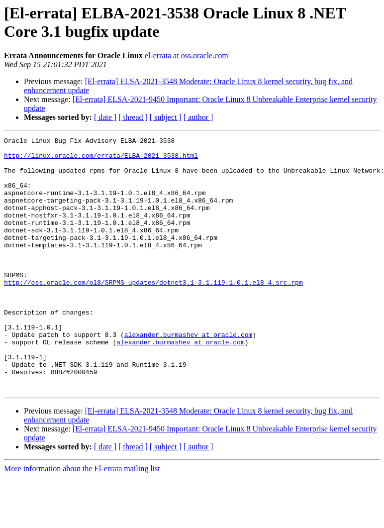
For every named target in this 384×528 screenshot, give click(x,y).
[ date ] (105, 117)
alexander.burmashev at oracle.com (188, 374)
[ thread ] (133, 117)
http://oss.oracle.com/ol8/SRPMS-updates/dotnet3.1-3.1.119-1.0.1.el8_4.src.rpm (153, 312)
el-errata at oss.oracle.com (186, 55)
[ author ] (198, 117)
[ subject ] (166, 117)
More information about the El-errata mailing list (82, 519)
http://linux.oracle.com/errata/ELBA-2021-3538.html (101, 159)
